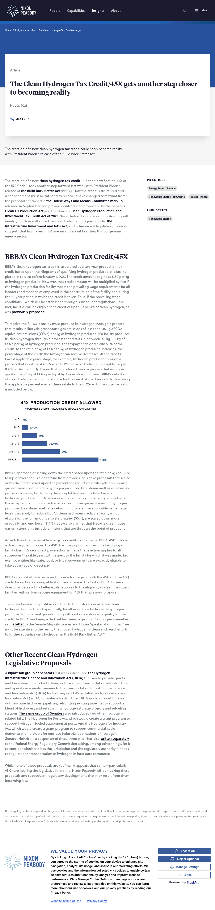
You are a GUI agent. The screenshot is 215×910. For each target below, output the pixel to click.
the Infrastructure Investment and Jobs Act (58, 223)
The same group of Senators (41, 713)
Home (8, 30)
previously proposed (28, 311)
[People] (55, 10)
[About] (116, 10)
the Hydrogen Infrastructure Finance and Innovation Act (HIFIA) (57, 675)
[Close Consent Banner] (184, 875)
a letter (18, 624)
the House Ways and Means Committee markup (84, 200)
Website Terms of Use (66, 901)
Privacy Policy (97, 901)
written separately (115, 738)
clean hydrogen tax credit (59, 180)
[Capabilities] (76, 10)
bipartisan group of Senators (31, 672)
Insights (19, 30)
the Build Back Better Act (40, 190)
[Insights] (98, 10)
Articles (31, 30)
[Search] (185, 10)
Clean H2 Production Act (24, 210)
